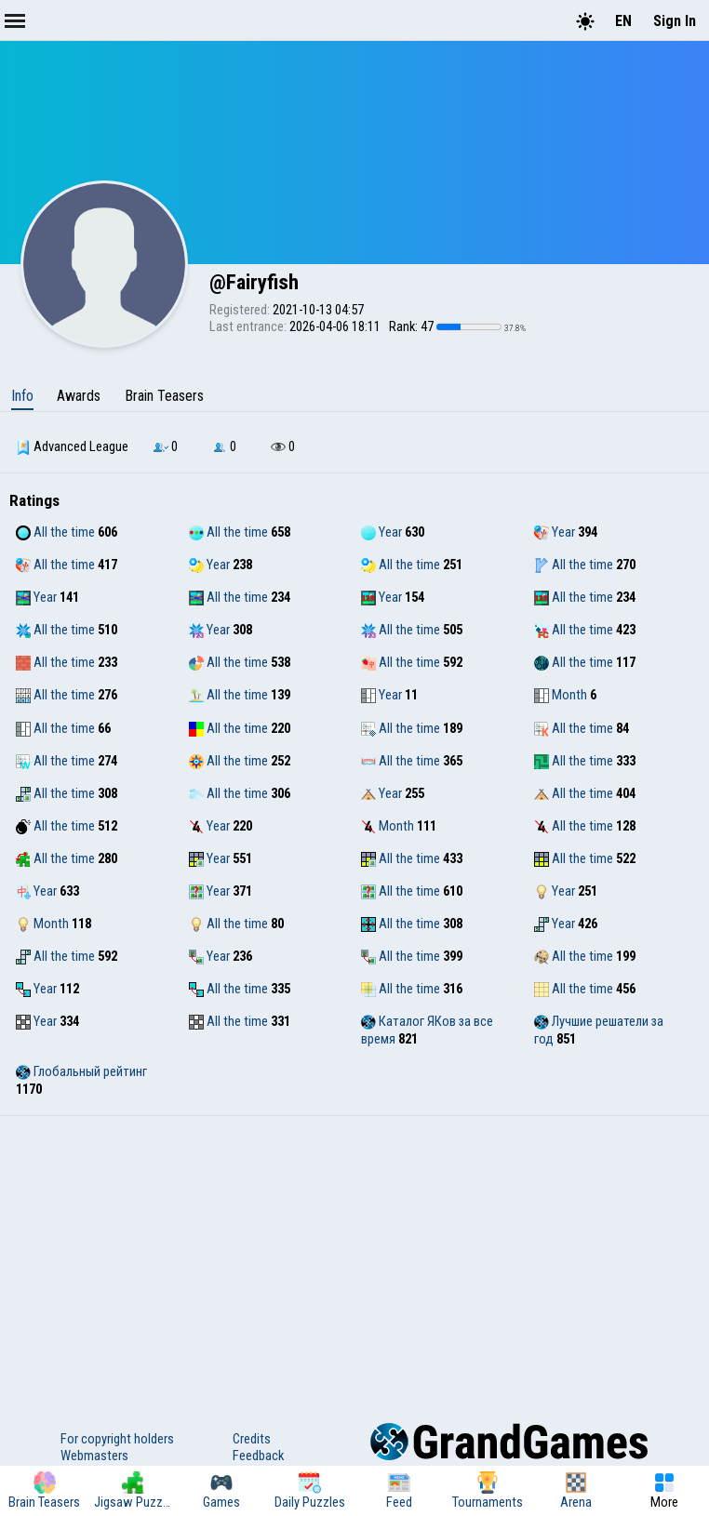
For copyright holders (117, 1438)
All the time (55, 532)
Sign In (674, 21)
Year (381, 532)
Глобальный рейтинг (81, 1071)
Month (560, 694)
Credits (252, 1438)
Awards (78, 396)
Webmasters (94, 1455)
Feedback (258, 1455)
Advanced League (72, 446)
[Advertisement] (354, 1255)
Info (22, 396)
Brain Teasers (164, 396)
